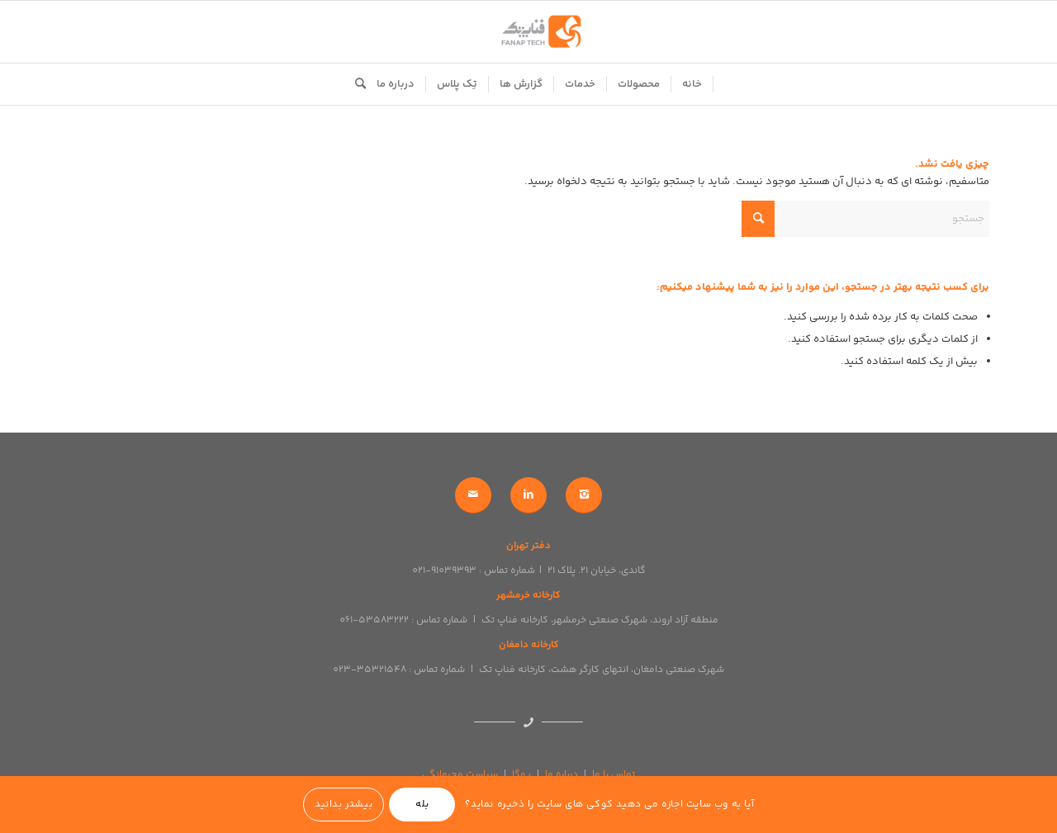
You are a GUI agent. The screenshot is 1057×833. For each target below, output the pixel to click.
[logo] (528, 32)
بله (422, 804)
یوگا (521, 775)
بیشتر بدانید (343, 804)
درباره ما (561, 775)
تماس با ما (613, 775)
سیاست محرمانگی (460, 775)
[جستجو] (355, 84)
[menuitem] (692, 84)
